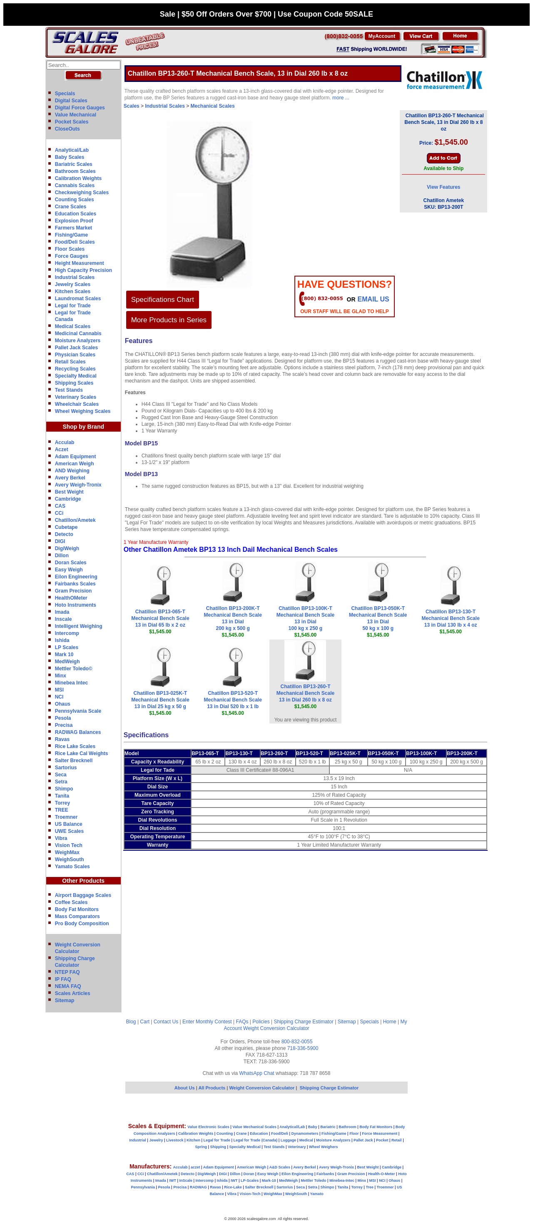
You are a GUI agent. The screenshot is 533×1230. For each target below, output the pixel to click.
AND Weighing (72, 471)
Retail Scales (70, 362)
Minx (60, 676)
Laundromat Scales (78, 298)
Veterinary (297, 1147)
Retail (396, 1140)
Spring (201, 1147)
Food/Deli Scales (75, 242)
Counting (225, 1133)
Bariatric (328, 1127)
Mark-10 (269, 1180)
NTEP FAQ (67, 972)
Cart (144, 1022)
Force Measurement (379, 1133)
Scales (131, 106)
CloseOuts (67, 129)
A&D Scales (279, 1167)
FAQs (242, 1022)
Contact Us (166, 1022)
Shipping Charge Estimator (303, 1022)
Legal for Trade (73, 306)
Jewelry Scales (72, 284)
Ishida (62, 640)
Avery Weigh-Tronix (78, 485)
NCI (59, 697)
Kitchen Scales (72, 291)
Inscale (63, 619)
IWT (172, 1180)
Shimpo (64, 789)
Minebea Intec (71, 683)
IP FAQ (63, 979)
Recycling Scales (75, 369)
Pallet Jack (363, 1140)
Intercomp (67, 633)
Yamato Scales (72, 866)
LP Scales (66, 647)
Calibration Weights (78, 178)
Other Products (83, 880)
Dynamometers (305, 1133)
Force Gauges (71, 256)
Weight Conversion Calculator (276, 1028)
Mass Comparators (77, 916)
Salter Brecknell (74, 760)
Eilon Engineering (76, 577)
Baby (312, 1127)
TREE (61, 810)
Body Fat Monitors (77, 909)
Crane (241, 1133)
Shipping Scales (74, 383)
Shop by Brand (83, 426)
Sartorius (66, 768)
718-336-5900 (303, 1048)
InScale (185, 1180)
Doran (248, 1174)
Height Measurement (79, 263)
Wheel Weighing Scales (83, 411)
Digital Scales (71, 101)
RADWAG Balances (78, 732)
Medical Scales (72, 326)
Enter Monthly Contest (207, 1022)
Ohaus (62, 704)
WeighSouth (69, 859)
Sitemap (65, 1000)
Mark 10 (64, 654)
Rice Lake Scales (75, 746)
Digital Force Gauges (80, 108)
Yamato (317, 1194)
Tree (370, 1187)
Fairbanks (325, 1174)
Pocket (382, 1140)
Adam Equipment (75, 456)
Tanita (62, 796)
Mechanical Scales (213, 106)
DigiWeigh (67, 548)
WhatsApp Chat (256, 1073)
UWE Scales (69, 831)
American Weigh (74, 464)
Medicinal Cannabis (78, 333)
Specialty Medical (76, 376)
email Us (373, 299)
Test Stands (69, 390)
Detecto (64, 534)
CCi (59, 513)
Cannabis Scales (75, 185)
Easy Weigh (69, 570)
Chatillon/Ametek (75, 520)
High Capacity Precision (83, 270)
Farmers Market (73, 228)
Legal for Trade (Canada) (256, 1140)
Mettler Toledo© (73, 669)
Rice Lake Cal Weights (81, 753)
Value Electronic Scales (208, 1127)
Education (259, 1133)
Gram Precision (73, 591)
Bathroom (347, 1127)
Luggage (288, 1140)
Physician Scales (75, 355)
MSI (59, 690)
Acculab (65, 442)
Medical (306, 1140)
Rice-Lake (233, 1187)
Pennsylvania (143, 1187)
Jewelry (156, 1140)
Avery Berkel (70, 478)
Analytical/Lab (72, 150)
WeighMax (67, 852)
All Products (212, 1087)
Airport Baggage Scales (83, 895)
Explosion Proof (74, 221)
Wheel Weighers (323, 1147)
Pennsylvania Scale (78, 711)
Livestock (175, 1140)
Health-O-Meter (381, 1174)
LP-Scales (250, 1180)
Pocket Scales (72, 122)
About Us (184, 1087)
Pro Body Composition (82, 923)
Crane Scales (70, 207)
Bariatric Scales (73, 164)
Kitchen (193, 1140)
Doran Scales (71, 563)
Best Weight (69, 492)
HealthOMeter (71, 598)
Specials (65, 93)
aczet (195, 1167)
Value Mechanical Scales (254, 1127)
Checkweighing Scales (82, 192)
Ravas (62, 739)
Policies (260, 1022)
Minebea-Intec (341, 1180)
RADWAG (198, 1187)
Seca (61, 775)
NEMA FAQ (68, 986)
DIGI (60, 541)
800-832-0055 (297, 1042)
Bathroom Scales (75, 171)
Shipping (218, 1147)
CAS (60, 506)
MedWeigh (67, 661)
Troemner (66, 817)
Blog (131, 1022)
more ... (340, 98)
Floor (354, 1133)
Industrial (137, 1140)
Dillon (62, 555)
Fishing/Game (71, 235)
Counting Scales (74, 200)
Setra (61, 782)
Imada (62, 612)
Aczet (61, 449)
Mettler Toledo (313, 1180)
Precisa (64, 725)
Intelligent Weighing (78, 626)
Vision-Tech (249, 1194)
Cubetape (66, 527)
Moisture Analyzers (78, 340)
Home (389, 1022)
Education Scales (75, 214)
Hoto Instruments (75, 605)
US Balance (68, 824)
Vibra (61, 838)
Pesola (63, 718)
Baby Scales (70, 157)
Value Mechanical (75, 115)
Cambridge (68, 499)
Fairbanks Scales (75, 584)
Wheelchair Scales (77, 404)
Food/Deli (279, 1133)
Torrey (62, 803)
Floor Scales (70, 249)
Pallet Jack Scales (76, 348)
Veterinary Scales (75, 397)
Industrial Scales (75, 277)
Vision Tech (68, 845)
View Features (443, 187)
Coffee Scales (71, 902)
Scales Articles (72, 993)
